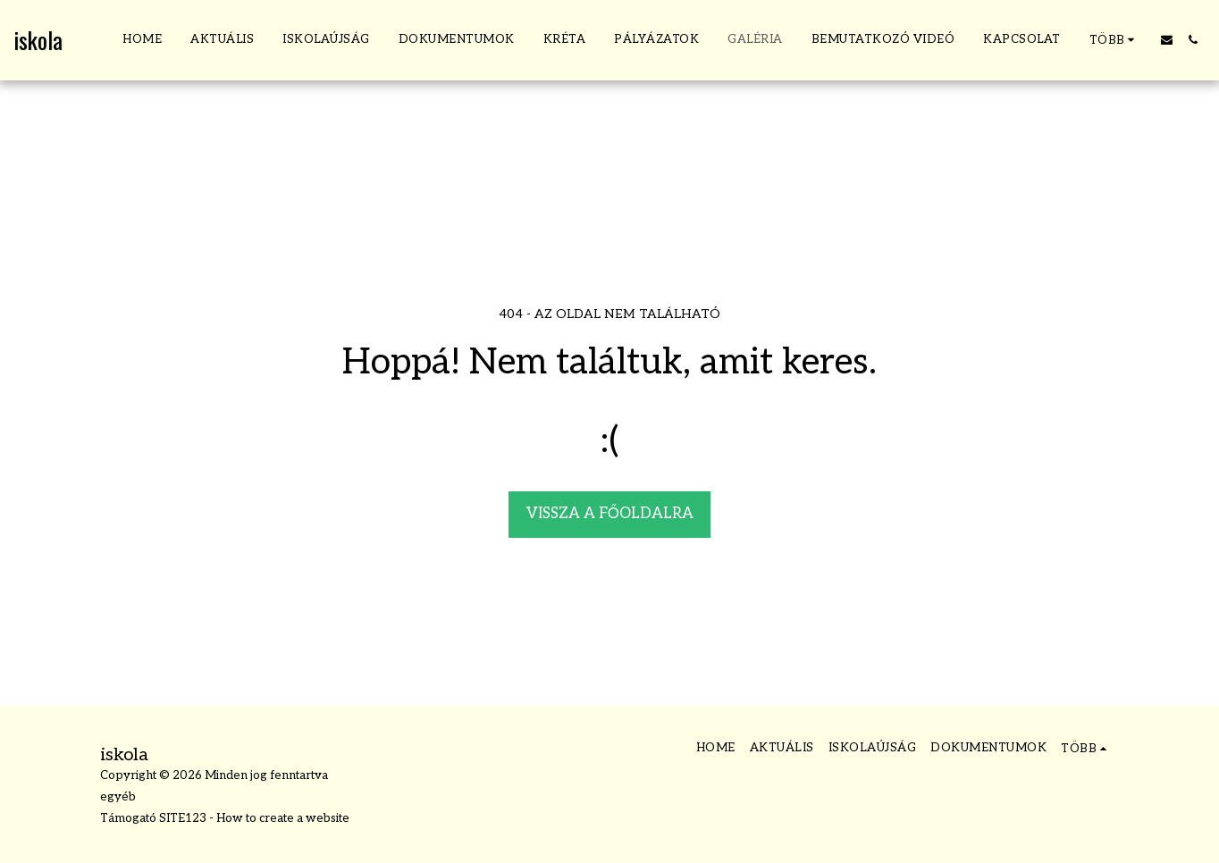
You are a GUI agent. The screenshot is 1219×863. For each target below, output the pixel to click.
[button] (1167, 40)
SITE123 (182, 818)
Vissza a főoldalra (610, 514)
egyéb (118, 797)
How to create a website (282, 818)
